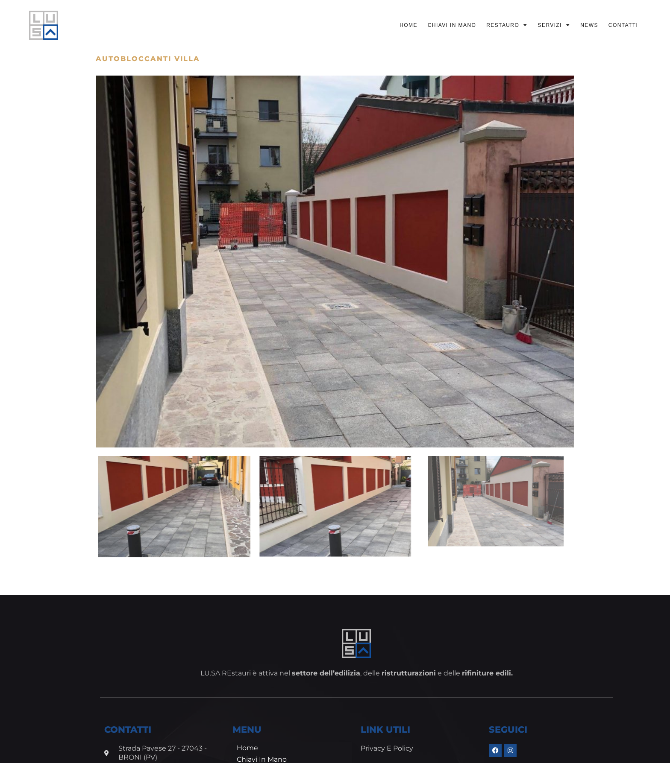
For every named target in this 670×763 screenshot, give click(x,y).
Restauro (506, 25)
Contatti (623, 25)
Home (408, 25)
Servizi (554, 25)
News (589, 25)
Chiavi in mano (452, 25)
